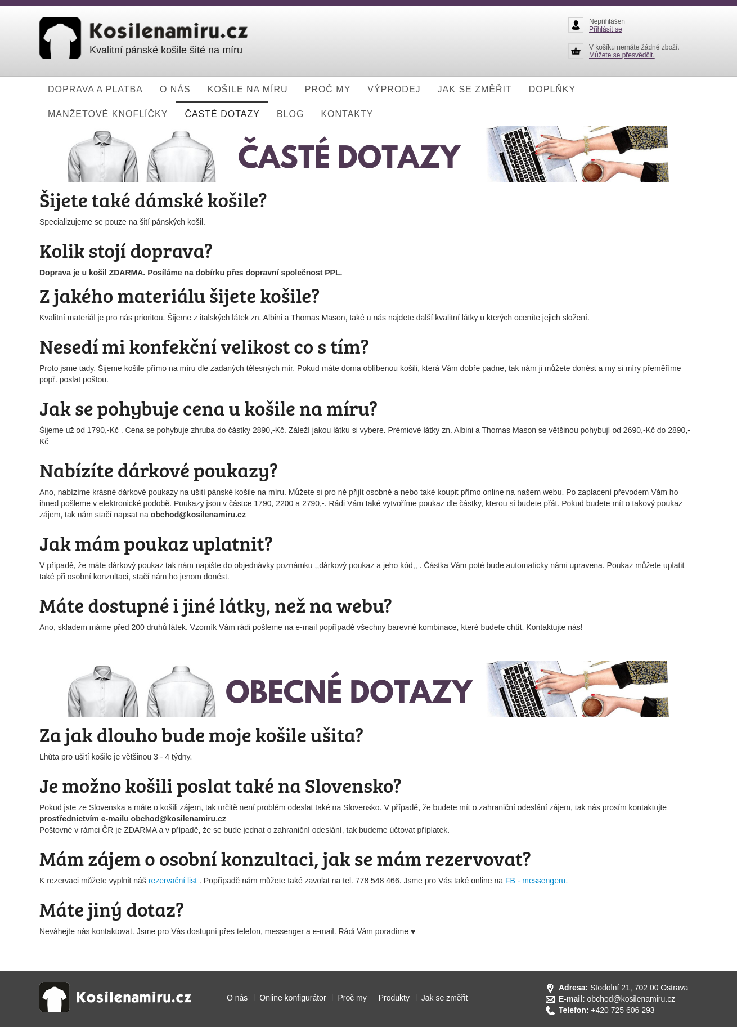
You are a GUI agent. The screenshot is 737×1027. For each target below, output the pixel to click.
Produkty (394, 997)
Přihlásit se (605, 29)
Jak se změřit (444, 997)
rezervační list (174, 880)
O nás (237, 997)
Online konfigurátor (292, 997)
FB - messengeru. (536, 880)
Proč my (352, 997)
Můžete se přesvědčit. (622, 55)
